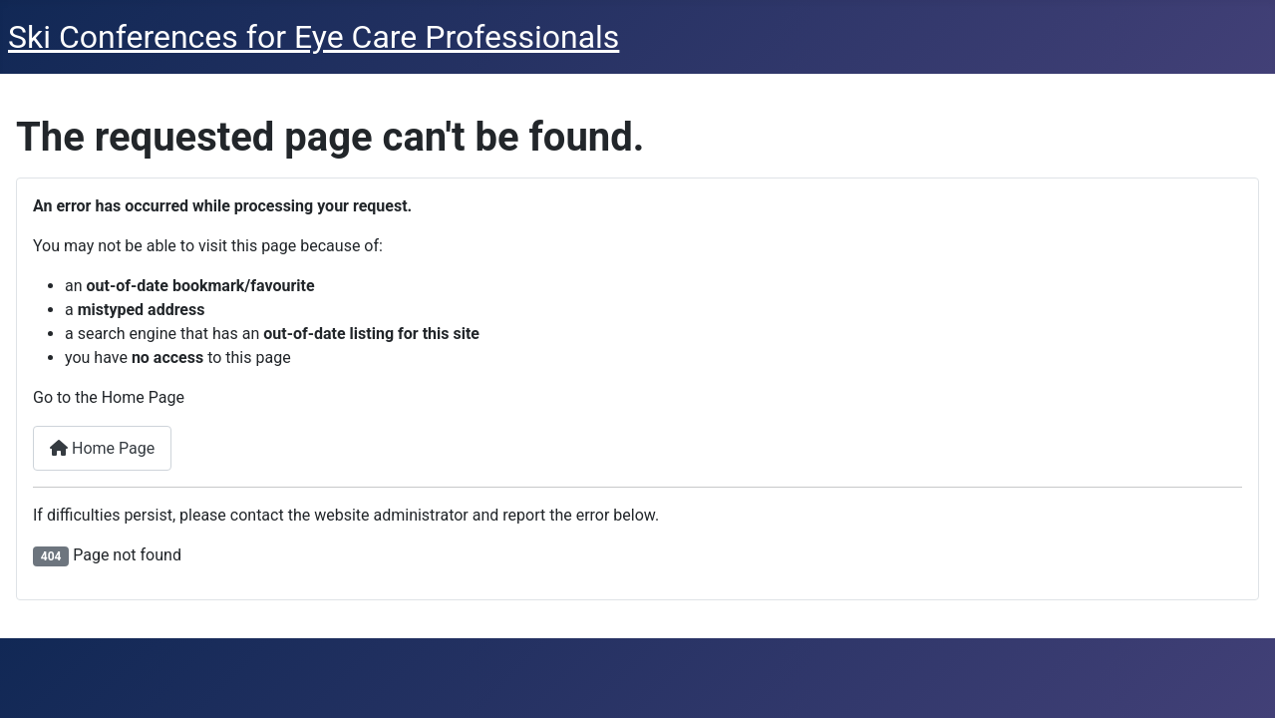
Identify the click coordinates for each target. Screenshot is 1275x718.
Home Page (102, 448)
